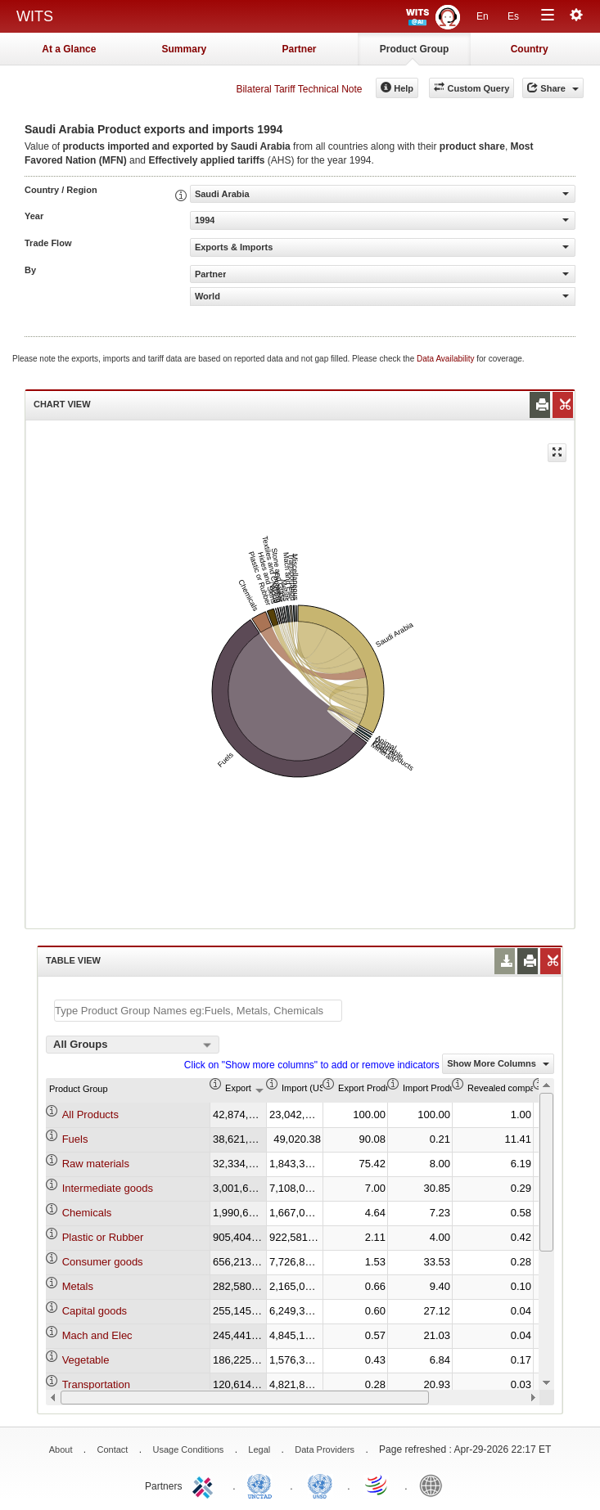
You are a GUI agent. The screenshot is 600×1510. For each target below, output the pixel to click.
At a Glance (69, 49)
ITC (205, 1484)
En (482, 16)
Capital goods (95, 1311)
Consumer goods (102, 1262)
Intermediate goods (107, 1188)
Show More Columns (498, 1063)
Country (529, 49)
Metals (77, 1286)
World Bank (434, 1484)
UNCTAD (262, 1484)
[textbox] (198, 1011)
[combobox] (132, 1045)
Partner (299, 49)
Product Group (414, 49)
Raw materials (95, 1163)
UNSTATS (320, 1484)
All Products (90, 1114)
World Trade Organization (377, 1484)
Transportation (96, 1384)
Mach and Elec (97, 1335)
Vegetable (86, 1360)
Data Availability (446, 358)
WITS (34, 16)
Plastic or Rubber (103, 1237)
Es (513, 16)
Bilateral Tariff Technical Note (299, 89)
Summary (184, 49)
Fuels (75, 1139)
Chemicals (87, 1213)
